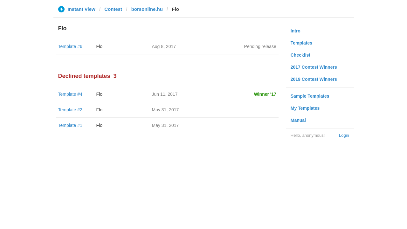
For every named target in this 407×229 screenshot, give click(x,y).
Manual (298, 120)
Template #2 (70, 109)
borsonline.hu (147, 9)
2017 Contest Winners (314, 67)
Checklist (300, 55)
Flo (99, 46)
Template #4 (70, 94)
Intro (295, 30)
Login (344, 135)
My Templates (305, 108)
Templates (301, 42)
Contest (113, 9)
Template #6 (70, 46)
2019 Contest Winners (314, 79)
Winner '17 (265, 94)
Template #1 (70, 125)
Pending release (260, 46)
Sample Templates (310, 96)
